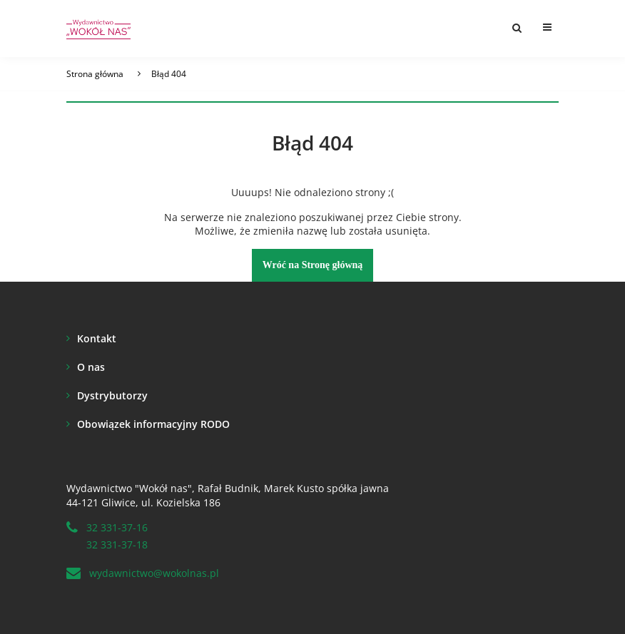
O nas (91, 367)
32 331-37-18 (117, 544)
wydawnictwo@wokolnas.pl (154, 573)
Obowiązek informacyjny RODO (153, 424)
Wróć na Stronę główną (313, 265)
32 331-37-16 (117, 527)
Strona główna (94, 74)
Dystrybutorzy (112, 395)
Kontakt (96, 338)
